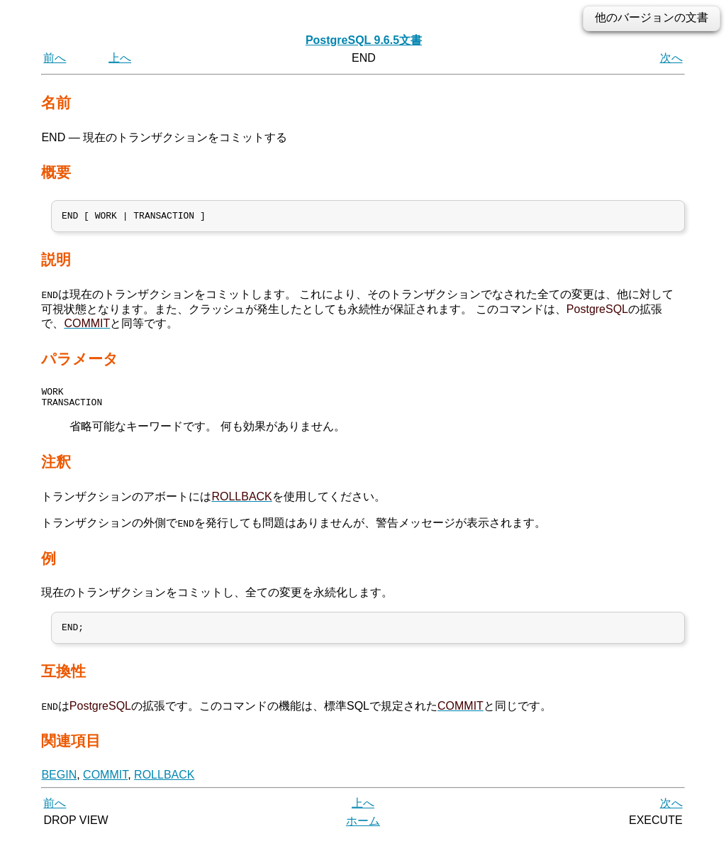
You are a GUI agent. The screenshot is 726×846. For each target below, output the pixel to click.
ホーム (363, 830)
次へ (671, 58)
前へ (54, 58)
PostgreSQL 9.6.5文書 (364, 40)
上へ (119, 58)
